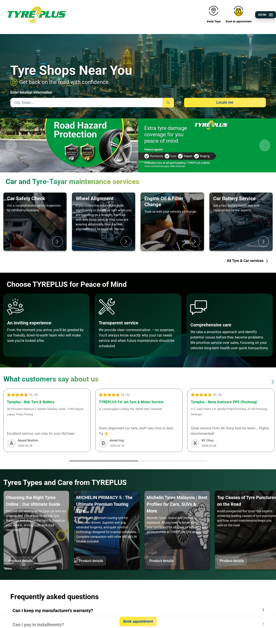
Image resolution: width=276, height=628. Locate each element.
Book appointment (138, 621)
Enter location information (31, 92)
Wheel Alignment (94, 198)
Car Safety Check (26, 198)
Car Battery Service (234, 198)
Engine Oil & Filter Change (163, 201)
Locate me (224, 102)
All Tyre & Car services (248, 261)
